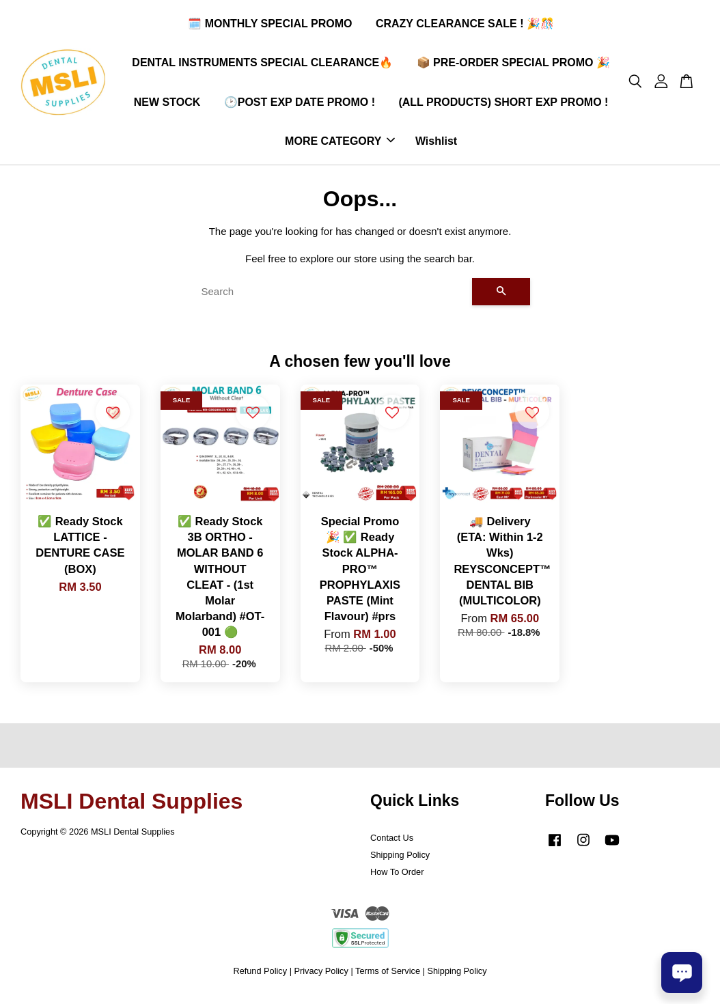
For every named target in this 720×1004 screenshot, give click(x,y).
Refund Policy (260, 976)
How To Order (397, 877)
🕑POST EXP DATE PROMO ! (299, 104)
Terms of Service (387, 976)
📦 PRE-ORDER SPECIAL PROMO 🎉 (513, 65)
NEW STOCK (167, 104)
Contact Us (391, 843)
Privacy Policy (321, 976)
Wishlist (436, 144)
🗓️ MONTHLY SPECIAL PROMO (270, 26)
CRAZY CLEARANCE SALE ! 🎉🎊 (465, 26)
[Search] (331, 296)
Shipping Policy (400, 860)
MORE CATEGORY (340, 144)
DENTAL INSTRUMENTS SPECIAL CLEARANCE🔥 (262, 65)
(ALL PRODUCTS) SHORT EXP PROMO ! (503, 104)
